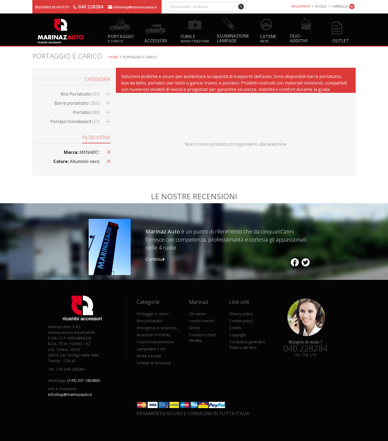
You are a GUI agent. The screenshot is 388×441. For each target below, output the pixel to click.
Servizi (194, 327)
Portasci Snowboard (75, 121)
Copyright (237, 334)
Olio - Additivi (298, 38)
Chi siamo (197, 313)
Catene (268, 38)
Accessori (155, 40)
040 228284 (90, 7)
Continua (155, 259)
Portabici (86, 112)
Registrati (301, 6)
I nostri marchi (201, 320)
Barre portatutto (77, 103)
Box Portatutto (80, 94)
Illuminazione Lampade (233, 38)
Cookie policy (240, 320)
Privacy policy (241, 313)
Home (113, 57)
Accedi (321, 6)
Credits (235, 327)
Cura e (195, 38)
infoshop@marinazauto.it (135, 7)
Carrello (339, 6)
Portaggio (121, 38)
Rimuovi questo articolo (107, 151)
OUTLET (340, 40)
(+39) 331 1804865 (83, 380)
